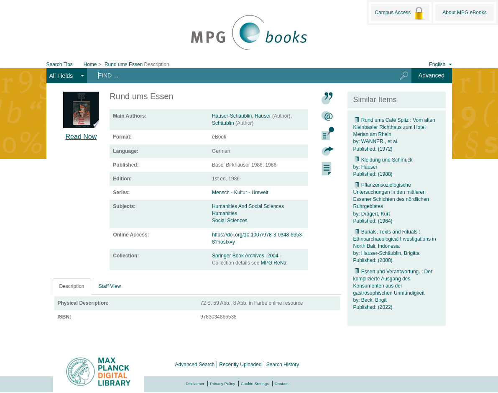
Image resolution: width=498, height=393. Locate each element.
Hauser (263, 116)
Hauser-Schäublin (232, 116)
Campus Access (400, 13)
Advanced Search (195, 364)
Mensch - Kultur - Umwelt (240, 192)
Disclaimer (195, 383)
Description (71, 286)
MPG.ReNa (273, 263)
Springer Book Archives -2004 (246, 256)
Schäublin (223, 123)
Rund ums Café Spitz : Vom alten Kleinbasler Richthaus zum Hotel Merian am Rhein (394, 127)
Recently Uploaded (240, 364)
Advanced (431, 75)
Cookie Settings (255, 383)
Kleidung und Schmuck (383, 160)
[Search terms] (238, 75)
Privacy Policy (222, 383)
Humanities (224, 213)
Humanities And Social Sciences (248, 206)
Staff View (110, 286)
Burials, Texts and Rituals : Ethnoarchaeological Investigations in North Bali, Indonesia (394, 239)
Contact (282, 383)
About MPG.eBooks (464, 12)
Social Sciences (230, 220)
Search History (282, 364)
